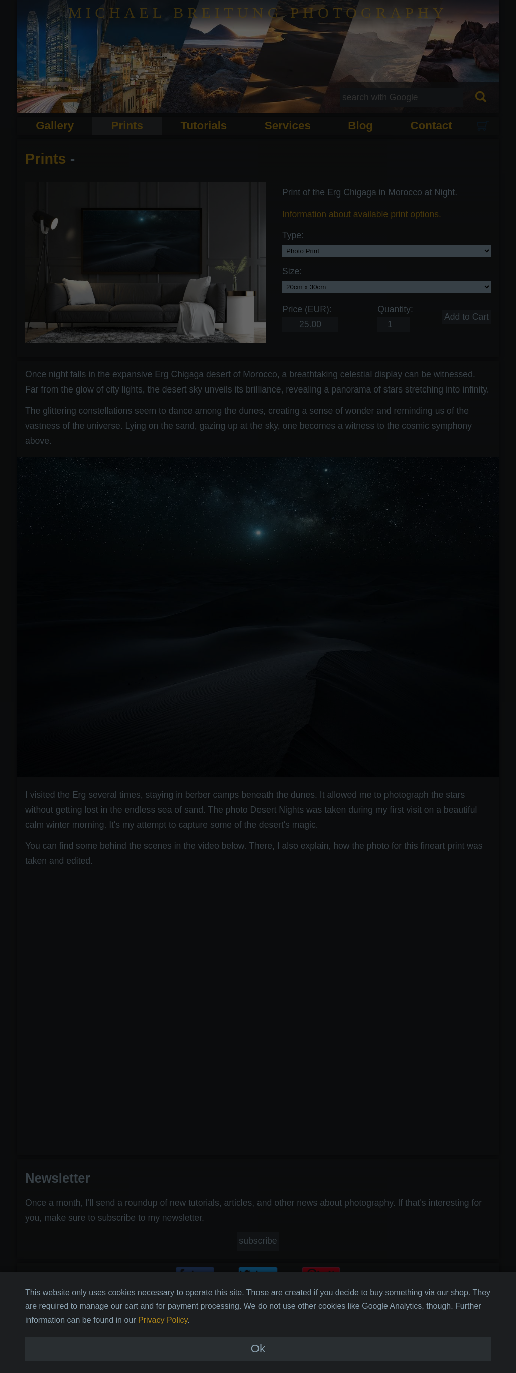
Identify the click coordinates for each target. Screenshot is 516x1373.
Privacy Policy (162, 1336)
